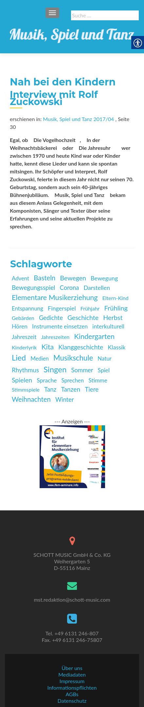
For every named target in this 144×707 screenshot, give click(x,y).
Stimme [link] (97, 380)
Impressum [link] (72, 681)
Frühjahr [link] (90, 308)
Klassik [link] (116, 347)
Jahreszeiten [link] (55, 337)
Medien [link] (39, 358)
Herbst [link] (112, 317)
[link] (72, 32)
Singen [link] (55, 369)
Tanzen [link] (70, 389)
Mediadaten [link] (72, 674)
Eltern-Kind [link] (115, 298)
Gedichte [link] (51, 317)
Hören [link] (19, 326)
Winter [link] (64, 399)
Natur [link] (104, 358)
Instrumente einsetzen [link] (60, 326)
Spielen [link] (22, 380)
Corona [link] (69, 287)
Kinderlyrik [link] (24, 347)
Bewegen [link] (73, 278)
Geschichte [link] (83, 317)
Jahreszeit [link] (24, 336)
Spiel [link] (104, 370)
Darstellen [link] (96, 287)
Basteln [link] (44, 278)
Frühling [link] (116, 308)
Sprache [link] (47, 380)
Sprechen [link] (73, 380)
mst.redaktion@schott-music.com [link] (72, 599)
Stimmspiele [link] (26, 389)
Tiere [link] (92, 389)
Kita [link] (48, 347)
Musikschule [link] (73, 357)
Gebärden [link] (23, 318)
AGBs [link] (71, 694)
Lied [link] (19, 357)
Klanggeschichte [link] (80, 347)
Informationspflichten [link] (72, 687)
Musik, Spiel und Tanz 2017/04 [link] (78, 119)
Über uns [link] (72, 668)
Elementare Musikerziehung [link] (55, 297)
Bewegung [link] (104, 278)
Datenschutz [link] (72, 701)
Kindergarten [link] (94, 336)
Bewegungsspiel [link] (33, 287)
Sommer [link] (82, 370)
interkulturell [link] (108, 326)
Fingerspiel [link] (62, 308)
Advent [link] (20, 278)
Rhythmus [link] (25, 370)
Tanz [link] (50, 389)
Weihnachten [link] (31, 399)
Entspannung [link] (27, 308)
